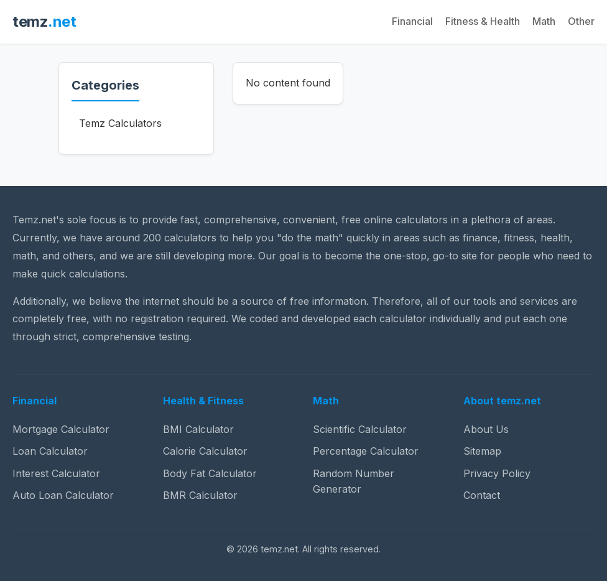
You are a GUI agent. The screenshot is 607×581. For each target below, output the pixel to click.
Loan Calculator (50, 451)
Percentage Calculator (366, 451)
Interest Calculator (56, 473)
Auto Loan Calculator (63, 495)
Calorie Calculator (205, 451)
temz (44, 21)
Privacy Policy (497, 473)
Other (581, 21)
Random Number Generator (353, 481)
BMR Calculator (200, 495)
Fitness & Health (482, 21)
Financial (412, 21)
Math (543, 21)
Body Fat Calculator (210, 473)
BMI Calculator (198, 429)
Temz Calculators (120, 123)
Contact (481, 495)
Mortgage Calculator (60, 429)
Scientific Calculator (360, 429)
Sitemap (482, 451)
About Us (486, 429)
